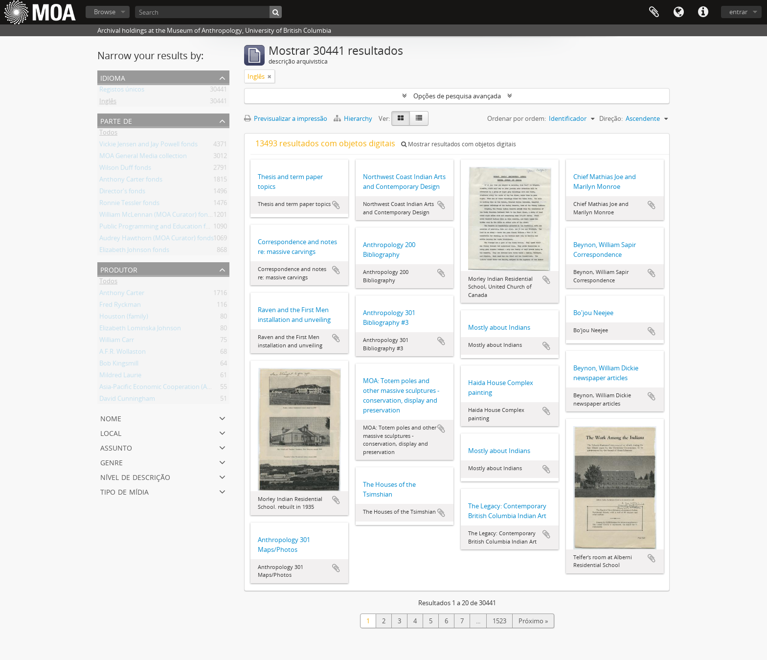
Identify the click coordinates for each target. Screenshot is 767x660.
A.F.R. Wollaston (122, 353)
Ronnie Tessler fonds (129, 204)
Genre (111, 461)
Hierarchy (354, 118)
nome (110, 417)
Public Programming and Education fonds (159, 228)
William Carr (116, 341)
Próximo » (533, 620)
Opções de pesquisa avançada (457, 95)
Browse (104, 11)
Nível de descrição (135, 476)
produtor (118, 268)
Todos (108, 134)
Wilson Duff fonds (125, 169)
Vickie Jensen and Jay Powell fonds (148, 145)
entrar (738, 11)
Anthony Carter (121, 294)
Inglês (107, 102)
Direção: (611, 118)
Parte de (116, 120)
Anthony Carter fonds (130, 181)
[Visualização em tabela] (419, 118)
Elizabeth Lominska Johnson (140, 329)
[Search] (208, 12)
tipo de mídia (124, 491)
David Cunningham (127, 400)
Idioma (678, 12)
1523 (499, 620)
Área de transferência (654, 12)
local (110, 432)
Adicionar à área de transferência (336, 205)
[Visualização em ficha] (400, 118)
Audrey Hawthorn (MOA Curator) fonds (156, 239)
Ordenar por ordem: (516, 118)
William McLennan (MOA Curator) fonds (157, 216)
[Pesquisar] (276, 12)
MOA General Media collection (143, 157)
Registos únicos (121, 91)
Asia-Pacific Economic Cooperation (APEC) (159, 388)
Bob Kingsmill (118, 365)
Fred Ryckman (120, 306)
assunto (116, 447)
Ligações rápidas (703, 12)
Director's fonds (122, 192)
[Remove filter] (269, 76)
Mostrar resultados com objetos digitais (458, 144)
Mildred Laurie (120, 376)
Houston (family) (123, 318)
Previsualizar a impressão (285, 118)
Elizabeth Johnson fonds (134, 251)
